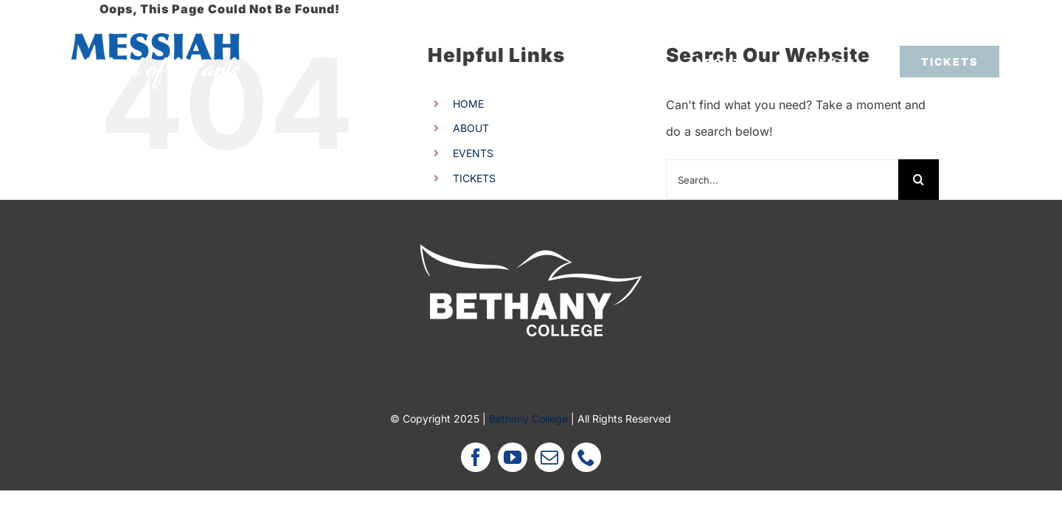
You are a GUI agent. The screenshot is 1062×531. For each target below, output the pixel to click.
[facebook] (475, 457)
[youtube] (512, 457)
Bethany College (528, 418)
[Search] (918, 179)
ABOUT (471, 128)
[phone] (586, 457)
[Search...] (782, 179)
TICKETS (474, 178)
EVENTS (473, 153)
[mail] (549, 457)
